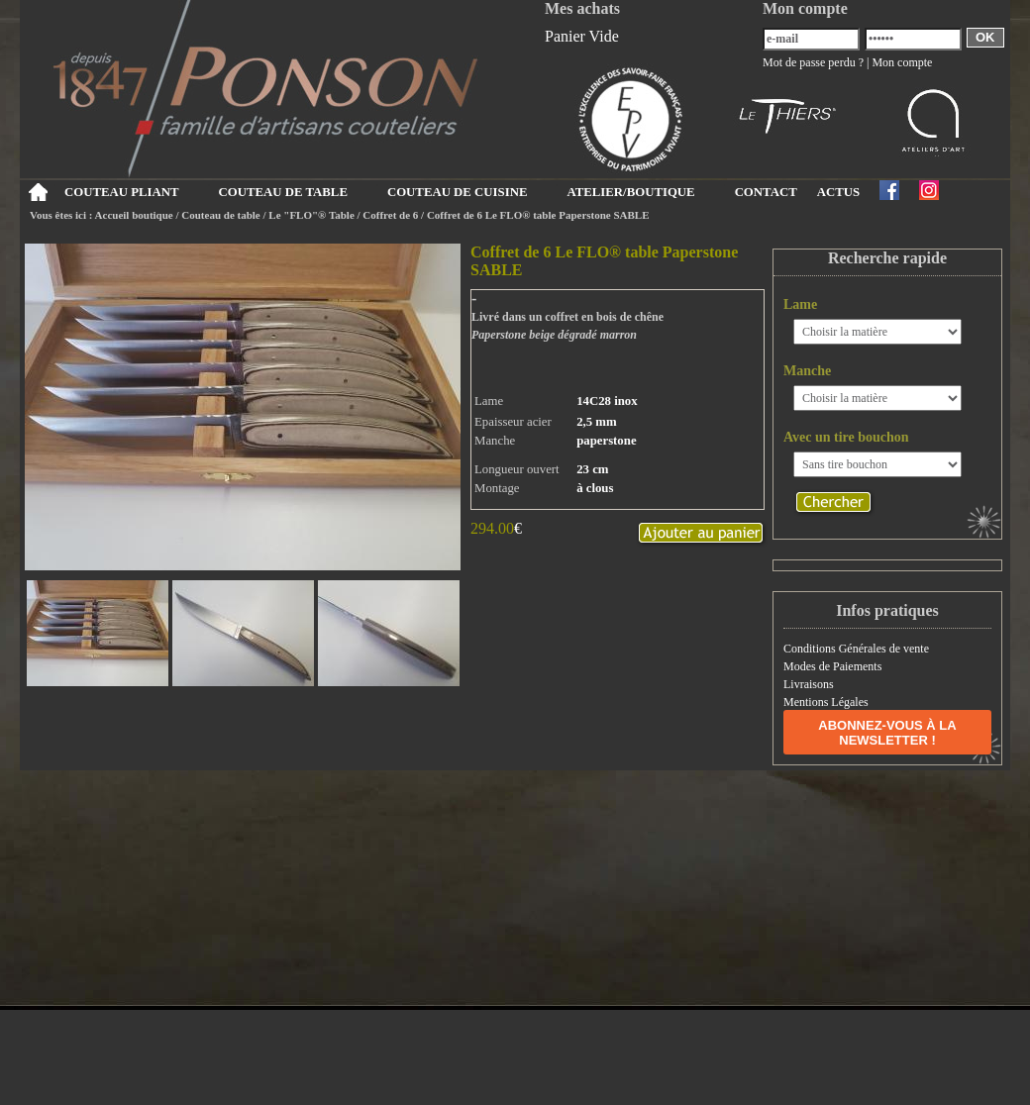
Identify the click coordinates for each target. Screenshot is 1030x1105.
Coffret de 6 (391, 215)
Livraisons (808, 684)
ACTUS (838, 192)
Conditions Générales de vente (856, 648)
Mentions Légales (826, 702)
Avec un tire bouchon (846, 437)
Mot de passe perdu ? (813, 62)
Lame (800, 304)
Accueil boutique (134, 215)
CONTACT (766, 192)
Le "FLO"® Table (311, 215)
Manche (807, 370)
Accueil (37, 192)
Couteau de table (220, 215)
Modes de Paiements (832, 666)
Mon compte (902, 62)
